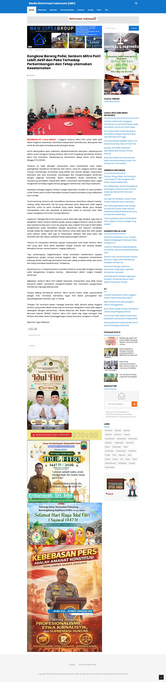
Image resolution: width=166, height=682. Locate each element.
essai (135, 459)
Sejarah (122, 455)
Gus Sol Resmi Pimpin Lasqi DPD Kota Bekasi (128, 375)
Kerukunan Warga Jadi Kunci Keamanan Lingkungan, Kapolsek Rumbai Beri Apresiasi (119, 269)
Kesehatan (121, 438)
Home (30, 50)
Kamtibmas (109, 438)
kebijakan (122, 463)
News (107, 447)
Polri (114, 455)
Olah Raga (116, 447)
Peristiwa (132, 451)
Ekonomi (117, 434)
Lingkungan (119, 442)
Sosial (107, 459)
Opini (126, 447)
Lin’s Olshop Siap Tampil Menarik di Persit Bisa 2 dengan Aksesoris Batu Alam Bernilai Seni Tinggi (120, 134)
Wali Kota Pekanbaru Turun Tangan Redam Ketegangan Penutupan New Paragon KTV (120, 240)
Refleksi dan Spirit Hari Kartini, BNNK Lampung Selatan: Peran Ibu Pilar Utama (129, 341)
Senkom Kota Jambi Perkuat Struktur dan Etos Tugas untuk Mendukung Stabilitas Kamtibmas (121, 259)
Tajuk (128, 459)
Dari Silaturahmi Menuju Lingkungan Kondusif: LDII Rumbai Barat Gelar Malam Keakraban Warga (120, 279)
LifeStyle (108, 442)
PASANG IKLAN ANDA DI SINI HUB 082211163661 (53, 435)
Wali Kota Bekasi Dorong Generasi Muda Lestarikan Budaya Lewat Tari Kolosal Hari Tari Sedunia (120, 160)
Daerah (127, 430)
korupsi (132, 463)
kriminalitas (109, 467)
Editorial (108, 434)
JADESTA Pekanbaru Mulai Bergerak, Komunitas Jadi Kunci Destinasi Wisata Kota (121, 249)
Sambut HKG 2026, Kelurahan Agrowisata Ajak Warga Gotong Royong (118, 150)
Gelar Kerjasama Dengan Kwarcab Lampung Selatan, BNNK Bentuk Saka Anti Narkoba (121, 353)
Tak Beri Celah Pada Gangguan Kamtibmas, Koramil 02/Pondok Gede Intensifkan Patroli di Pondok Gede (121, 124)
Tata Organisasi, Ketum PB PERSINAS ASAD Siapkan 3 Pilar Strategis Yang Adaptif (120, 221)
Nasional (129, 442)
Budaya (118, 430)
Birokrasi (108, 430)
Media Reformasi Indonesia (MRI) (66, 674)
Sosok (115, 459)
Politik (107, 455)
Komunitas (133, 438)
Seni (129, 455)
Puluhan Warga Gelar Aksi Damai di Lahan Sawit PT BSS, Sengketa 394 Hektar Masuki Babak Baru (120, 179)
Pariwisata (109, 451)
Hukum (127, 434)
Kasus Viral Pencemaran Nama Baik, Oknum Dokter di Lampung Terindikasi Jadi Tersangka (121, 365)
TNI (121, 459)
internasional (110, 463)
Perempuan (121, 451)
